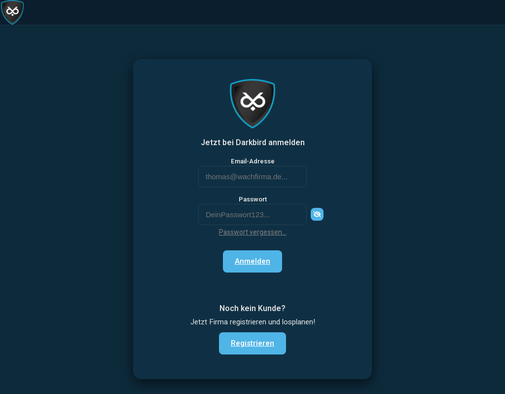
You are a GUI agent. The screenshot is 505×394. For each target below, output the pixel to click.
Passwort (253, 199)
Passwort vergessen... (253, 232)
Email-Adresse (253, 161)
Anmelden (252, 261)
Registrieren (252, 343)
